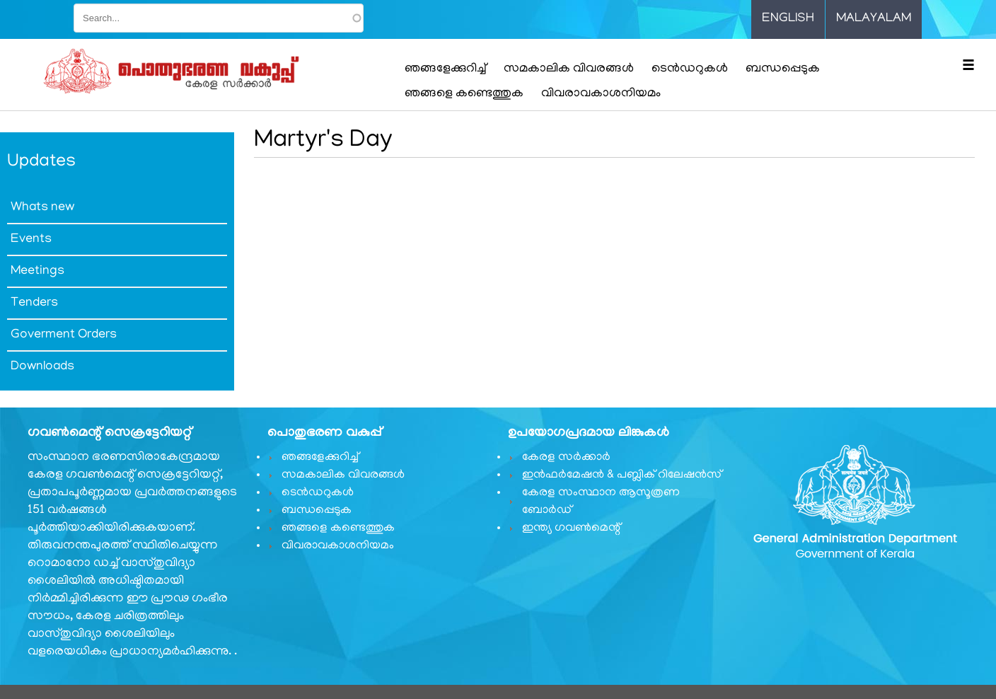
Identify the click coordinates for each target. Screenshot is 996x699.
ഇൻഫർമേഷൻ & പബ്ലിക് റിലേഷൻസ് (622, 475)
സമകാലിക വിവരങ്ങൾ (569, 69)
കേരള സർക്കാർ (566, 457)
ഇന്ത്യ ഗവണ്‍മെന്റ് (571, 528)
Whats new (42, 208)
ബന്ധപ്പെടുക (783, 69)
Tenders (34, 303)
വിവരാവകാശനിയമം (601, 94)
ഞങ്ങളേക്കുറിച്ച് (445, 69)
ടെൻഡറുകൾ (690, 69)
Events (31, 240)
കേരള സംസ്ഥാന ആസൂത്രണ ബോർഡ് (601, 502)
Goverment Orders (64, 335)
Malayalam (873, 19)
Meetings (37, 272)
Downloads (42, 367)
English (788, 19)
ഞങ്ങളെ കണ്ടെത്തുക (464, 94)
